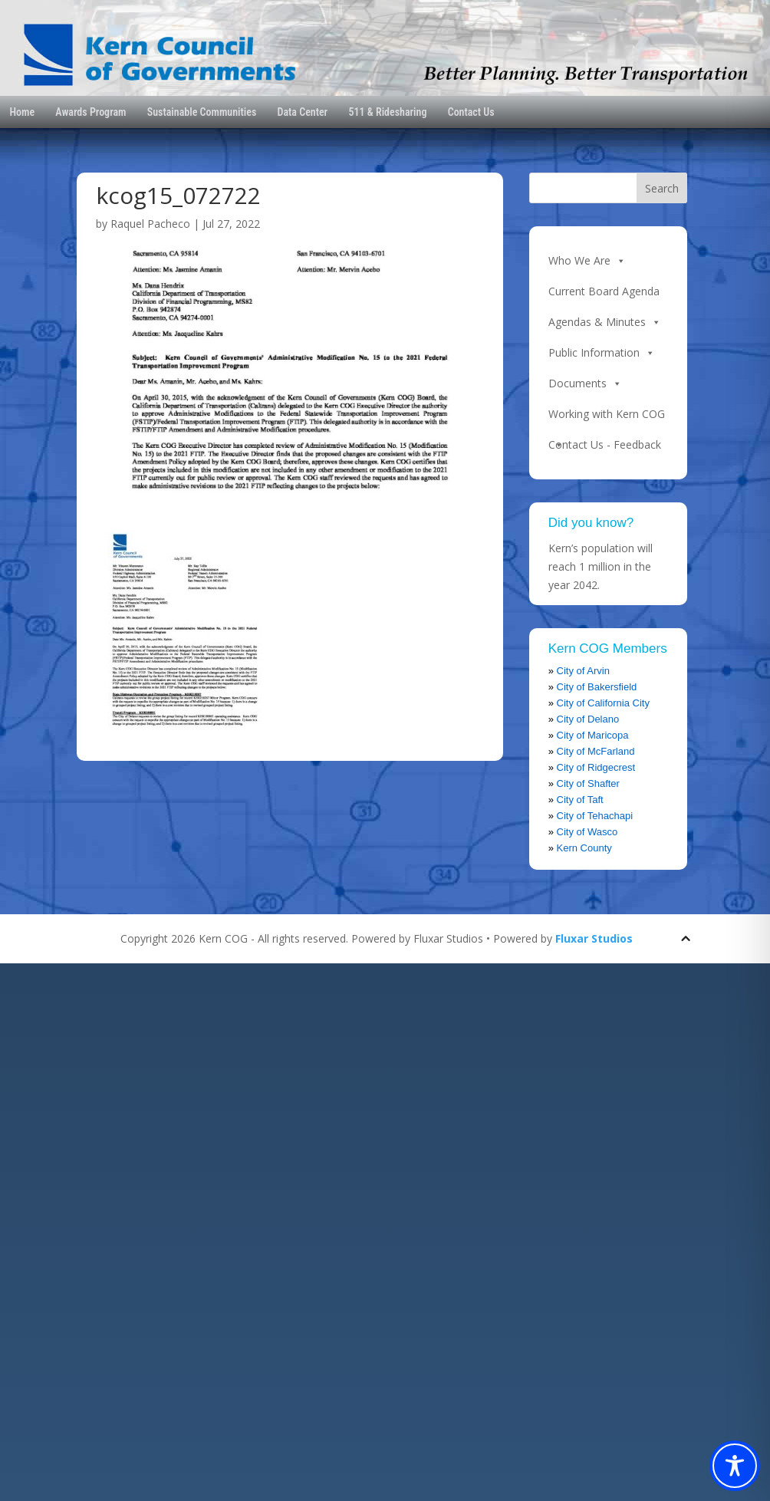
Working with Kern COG (606, 418)
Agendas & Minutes (604, 322)
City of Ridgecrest (596, 767)
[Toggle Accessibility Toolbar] (734, 1465)
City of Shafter (588, 783)
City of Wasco (587, 832)
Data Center (303, 112)
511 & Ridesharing (387, 112)
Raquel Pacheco (150, 223)
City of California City (603, 703)
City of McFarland (596, 751)
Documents (585, 383)
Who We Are (587, 260)
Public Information (601, 352)
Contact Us (471, 112)
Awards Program (90, 112)
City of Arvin (583, 670)
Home (22, 112)
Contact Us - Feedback (604, 444)
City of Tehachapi (595, 815)
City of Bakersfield (597, 687)
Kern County (584, 848)
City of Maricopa (593, 735)
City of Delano (588, 719)
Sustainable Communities (202, 112)
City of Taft (580, 799)
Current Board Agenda (604, 291)
